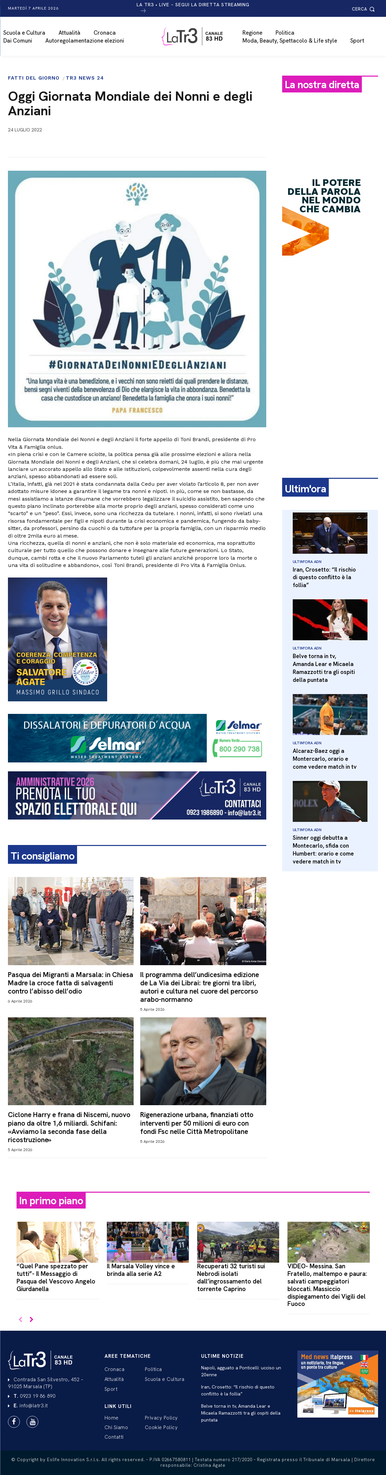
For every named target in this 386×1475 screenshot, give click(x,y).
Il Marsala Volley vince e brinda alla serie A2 (141, 1270)
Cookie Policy (161, 1427)
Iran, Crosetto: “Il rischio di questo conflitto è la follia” (324, 577)
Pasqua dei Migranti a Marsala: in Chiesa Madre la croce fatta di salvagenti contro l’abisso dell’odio (70, 983)
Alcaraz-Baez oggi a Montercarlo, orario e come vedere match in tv (325, 758)
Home (112, 1418)
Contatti (114, 1437)
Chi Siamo (116, 1427)
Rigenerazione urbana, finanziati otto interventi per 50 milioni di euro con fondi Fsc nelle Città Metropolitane (196, 1123)
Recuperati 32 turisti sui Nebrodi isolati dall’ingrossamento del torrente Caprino (231, 1277)
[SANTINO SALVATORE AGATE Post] (137, 639)
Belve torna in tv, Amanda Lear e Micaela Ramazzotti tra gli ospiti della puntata (324, 667)
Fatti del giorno (34, 78)
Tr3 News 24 (85, 78)
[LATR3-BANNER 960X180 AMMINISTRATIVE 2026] (137, 825)
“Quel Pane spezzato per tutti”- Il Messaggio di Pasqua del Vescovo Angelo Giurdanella (56, 1277)
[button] (364, 9)
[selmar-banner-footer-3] (137, 767)
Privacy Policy (161, 1418)
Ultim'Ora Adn (307, 561)
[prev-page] (21, 1320)
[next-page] (31, 1320)
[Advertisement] (330, 364)
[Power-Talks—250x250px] (323, 261)
